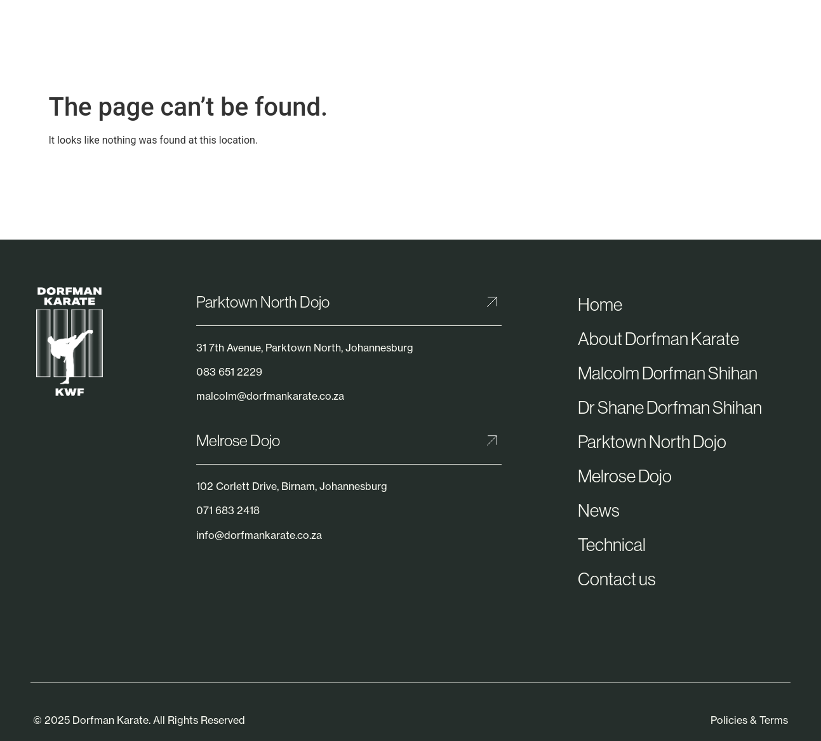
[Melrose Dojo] (492, 440)
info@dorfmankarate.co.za (259, 535)
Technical (612, 544)
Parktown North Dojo (263, 302)
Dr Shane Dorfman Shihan (670, 407)
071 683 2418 (228, 510)
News (599, 510)
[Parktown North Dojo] (492, 301)
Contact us (617, 579)
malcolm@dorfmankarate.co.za (270, 396)
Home (600, 304)
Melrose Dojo (238, 440)
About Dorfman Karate (658, 339)
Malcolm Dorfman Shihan (668, 373)
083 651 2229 (229, 371)
